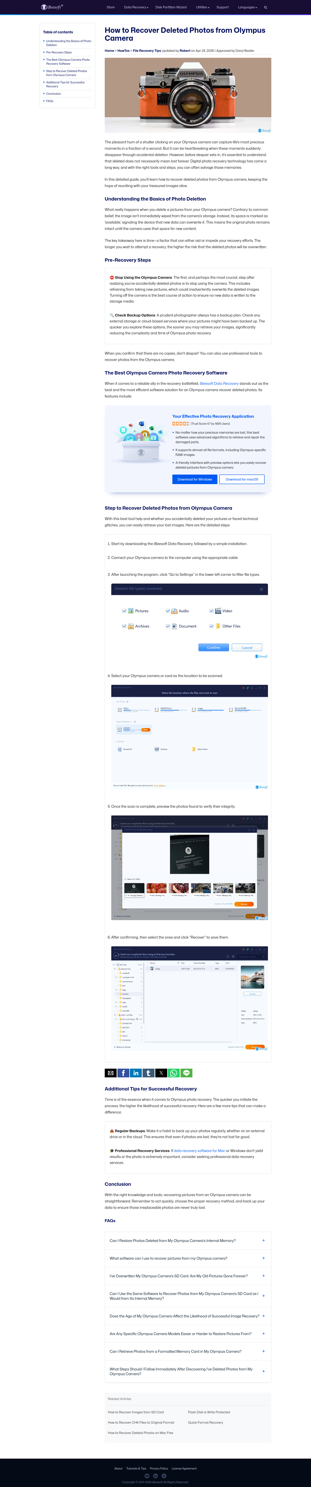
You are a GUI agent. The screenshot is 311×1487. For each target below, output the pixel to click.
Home (109, 50)
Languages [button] (246, 7)
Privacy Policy (159, 1468)
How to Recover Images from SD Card (136, 1412)
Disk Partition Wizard (171, 7)
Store (110, 7)
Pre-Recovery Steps (59, 52)
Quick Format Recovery (205, 1422)
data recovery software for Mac (199, 1150)
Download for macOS (242, 479)
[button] (111, 1073)
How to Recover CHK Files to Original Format (141, 1422)
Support (223, 7)
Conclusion (53, 94)
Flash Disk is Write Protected (209, 1412)
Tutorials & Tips (136, 1468)
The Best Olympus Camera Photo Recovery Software (68, 62)
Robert (185, 50)
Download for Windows (195, 479)
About (118, 1468)
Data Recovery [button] (135, 7)
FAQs (49, 101)
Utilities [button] (201, 7)
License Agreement (184, 1468)
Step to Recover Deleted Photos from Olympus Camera (66, 73)
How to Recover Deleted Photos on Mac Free (140, 1433)
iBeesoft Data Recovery (219, 383)
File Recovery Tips (147, 50)
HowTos (123, 50)
